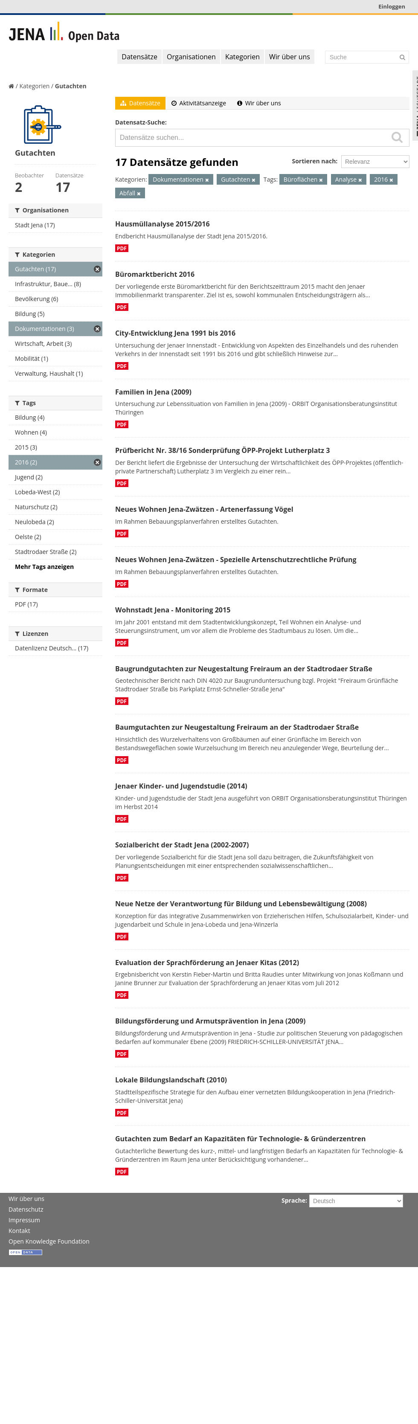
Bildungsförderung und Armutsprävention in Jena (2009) (210, 1021)
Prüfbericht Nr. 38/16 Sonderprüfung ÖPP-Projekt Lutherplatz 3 (222, 450)
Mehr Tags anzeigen (44, 567)
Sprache (293, 1200)
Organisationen (191, 56)
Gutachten (71, 86)
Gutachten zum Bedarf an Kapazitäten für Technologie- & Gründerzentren (240, 1138)
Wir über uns (289, 56)
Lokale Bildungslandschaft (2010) (171, 1080)
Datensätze (139, 56)
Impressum (24, 1220)
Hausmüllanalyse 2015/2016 (162, 224)
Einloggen (391, 6)
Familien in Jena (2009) (153, 392)
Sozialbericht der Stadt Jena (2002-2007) (182, 845)
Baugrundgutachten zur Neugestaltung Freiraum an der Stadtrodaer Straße (243, 668)
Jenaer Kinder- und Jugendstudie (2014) (181, 786)
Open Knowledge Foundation (49, 1241)
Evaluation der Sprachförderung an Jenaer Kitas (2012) (207, 962)
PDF (122, 248)
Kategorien (242, 56)
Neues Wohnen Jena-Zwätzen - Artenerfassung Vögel (204, 509)
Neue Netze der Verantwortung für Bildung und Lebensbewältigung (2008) (241, 903)
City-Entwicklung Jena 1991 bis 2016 (175, 333)
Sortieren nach (314, 161)
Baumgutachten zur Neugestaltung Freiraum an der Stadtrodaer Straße (237, 727)
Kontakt (19, 1231)
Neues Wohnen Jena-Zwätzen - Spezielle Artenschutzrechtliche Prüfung (236, 559)
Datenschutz (26, 1209)
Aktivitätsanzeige (198, 103)
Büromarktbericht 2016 (154, 274)
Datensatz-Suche (140, 122)
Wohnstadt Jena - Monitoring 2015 (172, 610)
